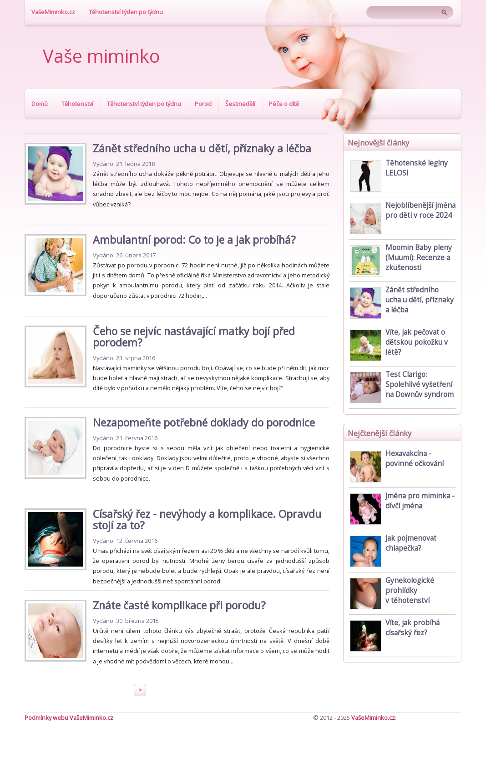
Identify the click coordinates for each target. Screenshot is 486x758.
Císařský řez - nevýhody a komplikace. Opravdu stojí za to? (207, 519)
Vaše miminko (101, 56)
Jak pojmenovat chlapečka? (410, 543)
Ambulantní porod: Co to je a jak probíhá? (194, 239)
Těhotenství (77, 104)
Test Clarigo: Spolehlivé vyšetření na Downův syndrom (419, 384)
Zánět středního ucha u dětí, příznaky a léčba (202, 148)
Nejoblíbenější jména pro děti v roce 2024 (420, 210)
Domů (39, 104)
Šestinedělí (240, 104)
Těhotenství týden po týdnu (126, 12)
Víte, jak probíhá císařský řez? (412, 628)
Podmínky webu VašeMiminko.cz (69, 717)
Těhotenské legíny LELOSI (416, 168)
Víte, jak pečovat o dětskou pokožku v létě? (416, 342)
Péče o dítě (284, 104)
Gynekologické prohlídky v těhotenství (409, 590)
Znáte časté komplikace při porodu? (179, 605)
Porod (203, 104)
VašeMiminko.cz (53, 12)
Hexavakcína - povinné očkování (414, 458)
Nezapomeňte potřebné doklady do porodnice (204, 422)
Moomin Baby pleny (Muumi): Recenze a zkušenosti (418, 257)
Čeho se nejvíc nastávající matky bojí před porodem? (194, 337)
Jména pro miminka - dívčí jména (420, 501)
